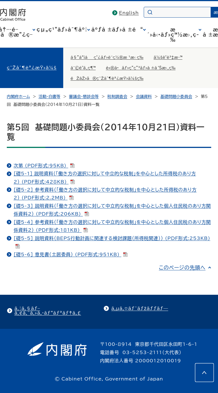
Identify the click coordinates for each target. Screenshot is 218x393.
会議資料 (144, 97)
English (129, 13)
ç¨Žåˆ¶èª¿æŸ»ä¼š (31, 67)
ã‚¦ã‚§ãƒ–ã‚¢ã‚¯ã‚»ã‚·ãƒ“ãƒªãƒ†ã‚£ (47, 310)
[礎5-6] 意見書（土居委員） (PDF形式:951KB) (71, 254)
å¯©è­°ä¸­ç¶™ (83, 68)
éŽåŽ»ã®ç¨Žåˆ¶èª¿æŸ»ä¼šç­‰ (107, 78)
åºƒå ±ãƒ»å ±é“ (117, 29)
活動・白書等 (49, 97)
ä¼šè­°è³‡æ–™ (168, 57)
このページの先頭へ (182, 267)
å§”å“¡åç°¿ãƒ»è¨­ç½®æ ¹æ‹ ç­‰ (107, 57)
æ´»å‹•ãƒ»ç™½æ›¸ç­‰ (173, 34)
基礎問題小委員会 (176, 97)
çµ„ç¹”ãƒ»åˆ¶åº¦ (62, 29)
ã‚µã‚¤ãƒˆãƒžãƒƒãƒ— (139, 308)
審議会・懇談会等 (84, 97)
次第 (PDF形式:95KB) (44, 165)
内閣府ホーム (18, 97)
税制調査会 (117, 97)
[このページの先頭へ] (204, 372)
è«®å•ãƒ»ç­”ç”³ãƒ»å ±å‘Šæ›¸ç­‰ (140, 68)
